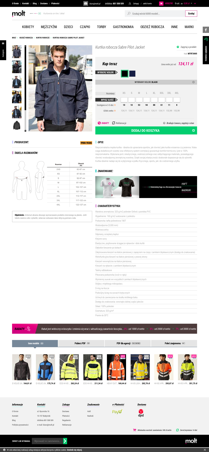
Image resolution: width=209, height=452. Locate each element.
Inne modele (33, 343)
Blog (35, 3)
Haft (89, 411)
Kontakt (25, 3)
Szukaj (191, 13)
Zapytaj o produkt (188, 46)
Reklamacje (66, 424)
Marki (189, 26)
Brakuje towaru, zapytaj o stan (180, 123)
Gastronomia (123, 26)
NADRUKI (186, 190)
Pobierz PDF (80, 343)
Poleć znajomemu (173, 343)
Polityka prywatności (20, 424)
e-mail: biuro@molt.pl (45, 424)
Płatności (55, 3)
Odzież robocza (152, 26)
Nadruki (90, 415)
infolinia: (114, 3)
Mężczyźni (49, 26)
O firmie (15, 3)
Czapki (85, 26)
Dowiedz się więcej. (74, 449)
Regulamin (66, 420)
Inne (174, 26)
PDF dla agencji (123, 343)
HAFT (184, 184)
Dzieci (68, 26)
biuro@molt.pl (95, 3)
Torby (101, 26)
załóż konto (147, 3)
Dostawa (44, 3)
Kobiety (28, 26)
